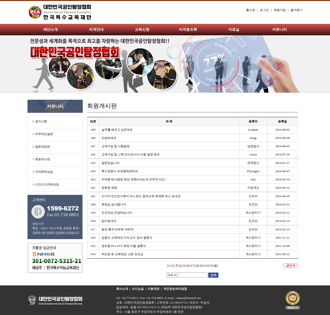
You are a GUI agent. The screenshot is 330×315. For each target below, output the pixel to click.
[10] (206, 265)
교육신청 (142, 29)
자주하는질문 (42, 134)
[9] (202, 265)
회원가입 (280, 10)
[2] (173, 265)
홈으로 (250, 10)
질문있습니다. (111, 163)
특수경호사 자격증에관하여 (120, 171)
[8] (197, 265)
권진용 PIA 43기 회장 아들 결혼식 (124, 246)
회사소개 (122, 288)
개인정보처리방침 (175, 288)
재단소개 (50, 29)
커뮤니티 (279, 29)
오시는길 (138, 288)
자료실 (233, 29)
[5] (184, 265)
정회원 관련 (109, 187)
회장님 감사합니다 (114, 204)
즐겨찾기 (296, 10)
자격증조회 (188, 29)
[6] (188, 265)
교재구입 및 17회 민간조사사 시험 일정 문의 (131, 154)
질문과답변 (41, 146)
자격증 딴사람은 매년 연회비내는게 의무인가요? (133, 179)
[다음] (214, 265)
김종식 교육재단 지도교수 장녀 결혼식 (127, 237)
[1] (169, 265)
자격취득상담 (42, 172)
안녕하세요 (109, 138)
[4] (180, 265)
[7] (193, 265)
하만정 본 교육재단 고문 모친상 (122, 254)
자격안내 (96, 29)
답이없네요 (109, 221)
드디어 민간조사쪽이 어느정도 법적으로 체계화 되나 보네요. (141, 196)
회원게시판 (41, 159)
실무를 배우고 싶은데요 (117, 129)
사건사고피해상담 (45, 184)
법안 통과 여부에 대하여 (118, 229)
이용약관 (153, 288)
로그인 (264, 10)
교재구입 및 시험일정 (116, 146)
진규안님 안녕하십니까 (117, 212)
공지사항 (39, 121)
